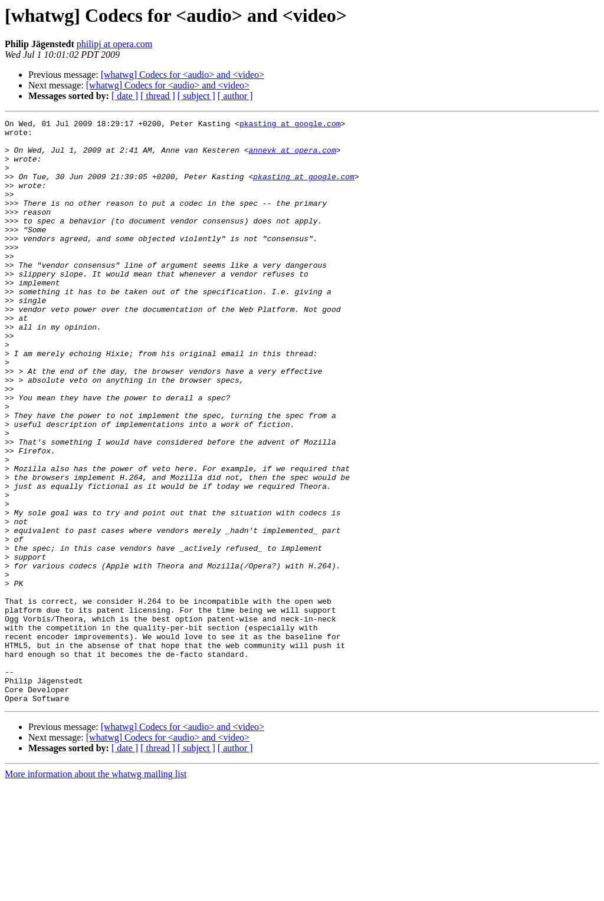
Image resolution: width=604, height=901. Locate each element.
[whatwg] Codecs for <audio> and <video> (182, 75)
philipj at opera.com (114, 44)
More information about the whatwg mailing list (95, 891)
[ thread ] (157, 96)
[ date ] (124, 96)
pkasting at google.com (290, 125)
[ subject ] (196, 96)
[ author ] (235, 96)
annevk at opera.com (292, 157)
